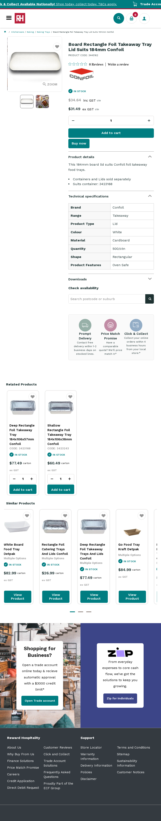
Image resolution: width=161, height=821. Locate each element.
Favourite (57, 49)
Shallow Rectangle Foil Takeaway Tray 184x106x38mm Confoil (59, 435)
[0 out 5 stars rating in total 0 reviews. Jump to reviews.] (85, 64)
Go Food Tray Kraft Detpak (134, 547)
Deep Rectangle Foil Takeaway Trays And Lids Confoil (98, 551)
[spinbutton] (111, 120)
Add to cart (111, 133)
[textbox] (107, 298)
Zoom (52, 84)
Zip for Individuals (120, 698)
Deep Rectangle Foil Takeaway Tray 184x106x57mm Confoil (22, 435)
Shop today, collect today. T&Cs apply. (67, 4)
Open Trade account (40, 700)
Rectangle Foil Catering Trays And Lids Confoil (61, 549)
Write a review (118, 64)
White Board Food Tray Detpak (19, 549)
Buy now (79, 143)
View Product (23, 597)
